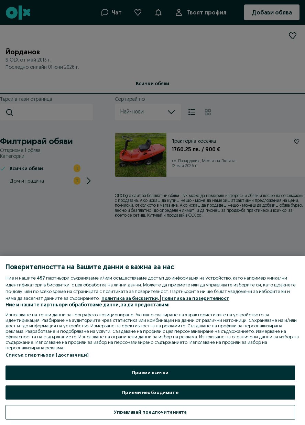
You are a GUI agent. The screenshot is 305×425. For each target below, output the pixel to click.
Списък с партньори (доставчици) (47, 355)
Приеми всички (150, 372)
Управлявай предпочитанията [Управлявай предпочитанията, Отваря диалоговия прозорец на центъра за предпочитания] (150, 412)
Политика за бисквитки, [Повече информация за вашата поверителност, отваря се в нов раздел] (130, 298)
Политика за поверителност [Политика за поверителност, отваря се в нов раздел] (195, 298)
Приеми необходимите (150, 392)
